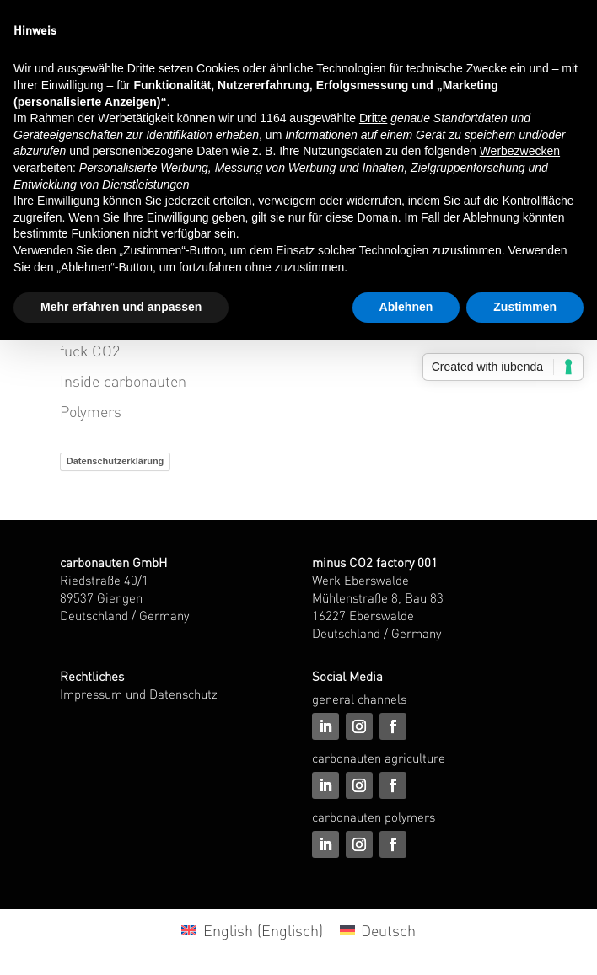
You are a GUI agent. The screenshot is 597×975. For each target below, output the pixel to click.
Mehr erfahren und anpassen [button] (121, 306)
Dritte (373, 118)
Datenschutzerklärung (115, 461)
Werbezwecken (520, 151)
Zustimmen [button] (525, 306)
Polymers (90, 411)
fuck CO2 (90, 350)
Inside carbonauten (123, 380)
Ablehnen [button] (406, 306)
